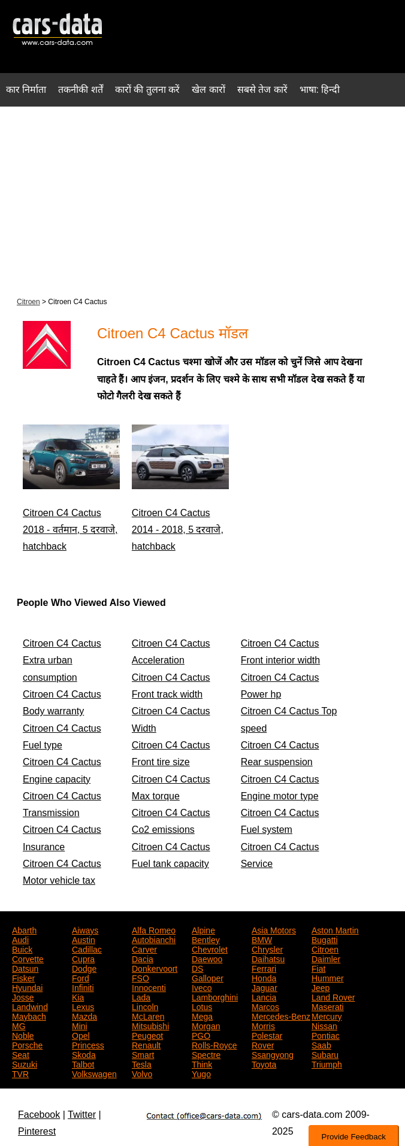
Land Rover (333, 996)
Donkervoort (154, 967)
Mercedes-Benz (281, 1015)
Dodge (84, 967)
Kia (78, 996)
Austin (83, 938)
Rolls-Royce (214, 1044)
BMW (262, 938)
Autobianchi (154, 938)
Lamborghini (215, 996)
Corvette (28, 958)
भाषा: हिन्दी (320, 89)
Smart (143, 1053)
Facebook (39, 1114)
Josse (23, 996)
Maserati (328, 1005)
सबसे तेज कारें (262, 89)
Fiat (318, 967)
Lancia (264, 996)
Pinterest (37, 1131)
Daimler (326, 958)
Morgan (206, 1025)
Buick (22, 948)
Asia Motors (274, 929)
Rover (263, 1044)
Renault (146, 1044)
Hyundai (27, 986)
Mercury (327, 1015)
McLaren (148, 1015)
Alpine (203, 929)
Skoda (84, 1053)
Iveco (201, 986)
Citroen (28, 302)
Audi (20, 938)
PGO (201, 1034)
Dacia (142, 958)
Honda (264, 977)
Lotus (202, 1005)
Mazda (84, 1015)
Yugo (201, 1073)
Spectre (206, 1053)
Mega (202, 1015)
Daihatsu (268, 958)
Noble (23, 1034)
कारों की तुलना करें (147, 89)
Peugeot (147, 1034)
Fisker (23, 977)
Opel (81, 1034)
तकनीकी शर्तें (80, 89)
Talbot (83, 1063)
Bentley (206, 938)
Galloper (207, 977)
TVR (20, 1073)
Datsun (25, 967)
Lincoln (145, 1005)
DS (197, 967)
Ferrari (264, 967)
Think (202, 1063)
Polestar (267, 1034)
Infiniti (83, 986)
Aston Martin (335, 929)
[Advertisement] (202, 200)
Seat (20, 1053)
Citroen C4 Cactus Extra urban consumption (62, 660)
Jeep (321, 986)
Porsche (27, 1044)
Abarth (24, 929)
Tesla (142, 1063)
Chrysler (267, 948)
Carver (144, 948)
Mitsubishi (150, 1025)
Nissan (324, 1025)
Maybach (29, 1015)
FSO (140, 977)
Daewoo (207, 958)
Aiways (85, 929)
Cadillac (87, 948)
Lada (141, 996)
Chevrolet (210, 948)
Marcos (265, 1005)
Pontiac (326, 1034)
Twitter (82, 1114)
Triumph (327, 1063)
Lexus (83, 1005)
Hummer (328, 977)
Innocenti (149, 986)
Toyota (264, 1063)
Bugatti (325, 938)
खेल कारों (208, 89)
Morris (263, 1025)
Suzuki (24, 1063)
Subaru (325, 1053)
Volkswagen (94, 1073)
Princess (88, 1044)
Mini (79, 1025)
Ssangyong (273, 1053)
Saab (321, 1044)
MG (19, 1025)
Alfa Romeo (154, 929)
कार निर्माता (26, 89)
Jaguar (264, 986)
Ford (80, 977)
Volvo (142, 1073)
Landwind (30, 1005)
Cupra (83, 958)
